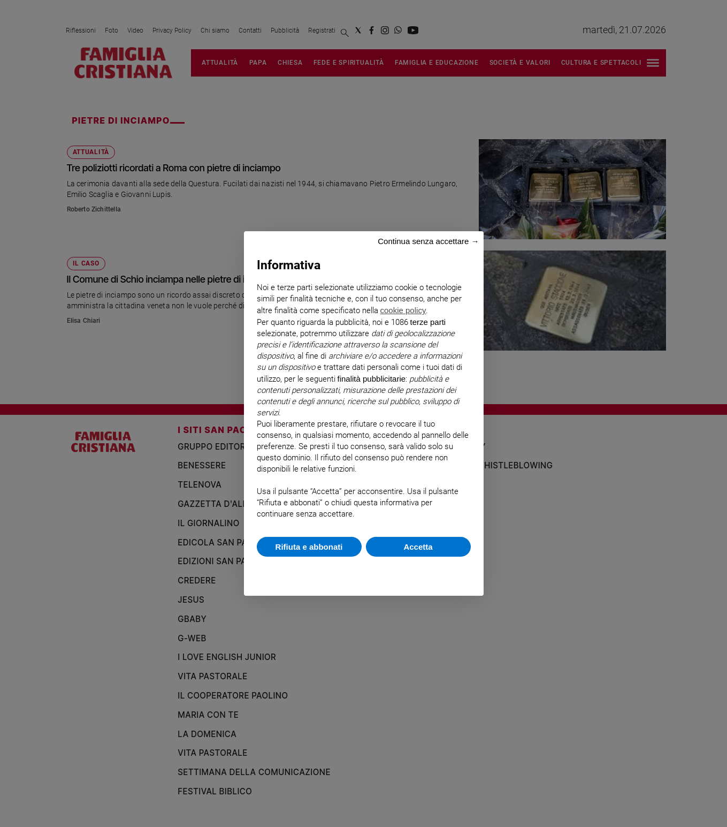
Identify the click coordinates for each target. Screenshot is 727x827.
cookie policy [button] (403, 310)
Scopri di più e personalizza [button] (364, 570)
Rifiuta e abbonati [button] (309, 546)
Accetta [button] (417, 546)
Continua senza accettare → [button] (428, 241)
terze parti (428, 322)
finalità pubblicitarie (372, 378)
